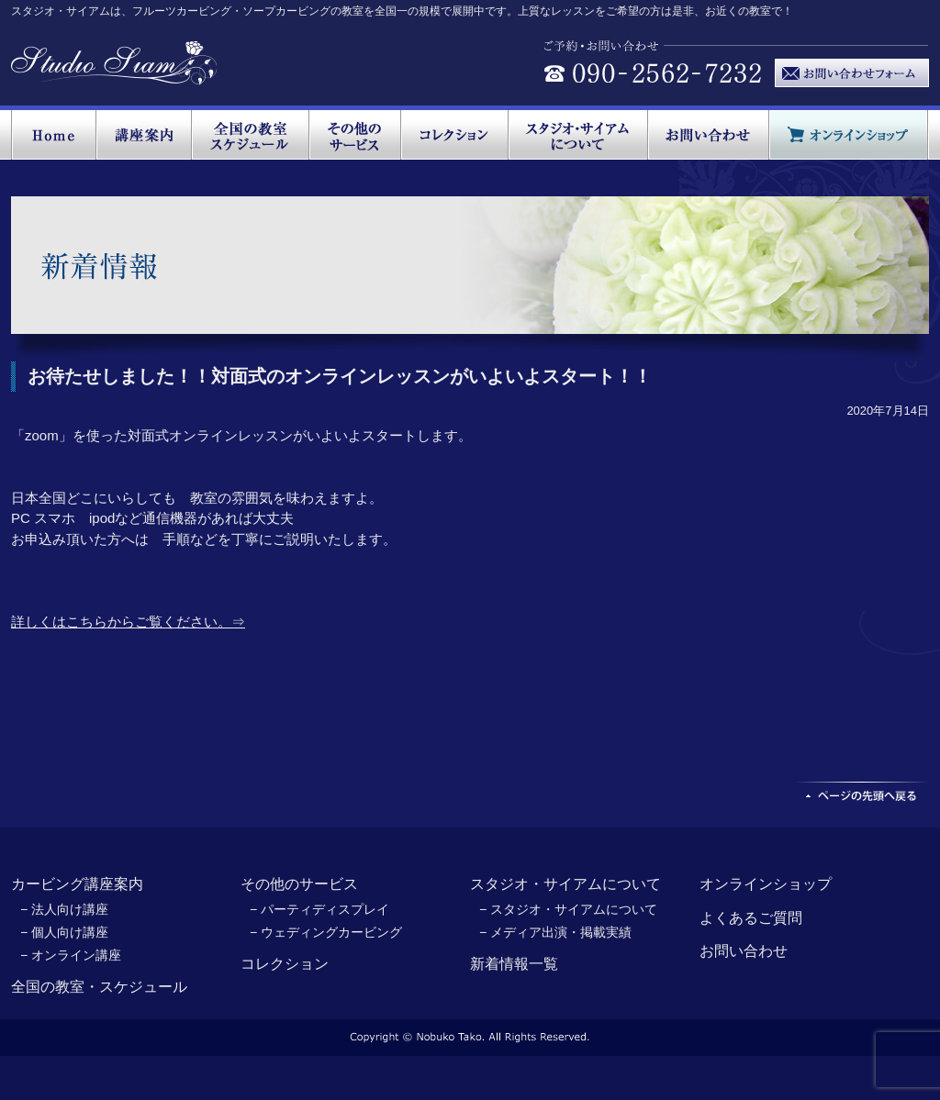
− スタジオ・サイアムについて (568, 909)
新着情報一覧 (514, 964)
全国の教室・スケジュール (99, 986)
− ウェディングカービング (326, 932)
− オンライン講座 (70, 955)
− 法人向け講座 (64, 909)
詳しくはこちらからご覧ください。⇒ (128, 621)
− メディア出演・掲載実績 (555, 932)
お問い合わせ (743, 951)
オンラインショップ (765, 884)
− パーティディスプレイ (319, 909)
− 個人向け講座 (64, 932)
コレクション (285, 964)
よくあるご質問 (750, 918)
